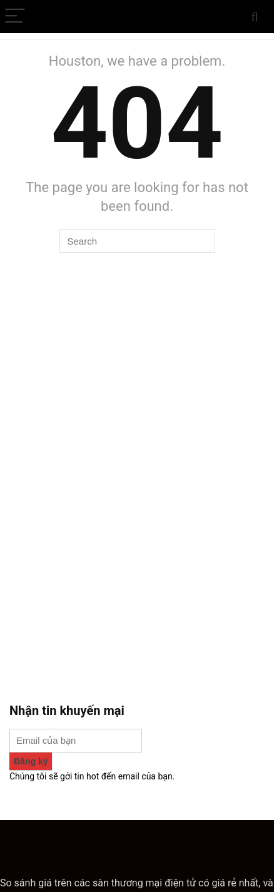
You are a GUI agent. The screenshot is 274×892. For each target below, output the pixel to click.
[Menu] (15, 16)
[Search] (255, 16)
